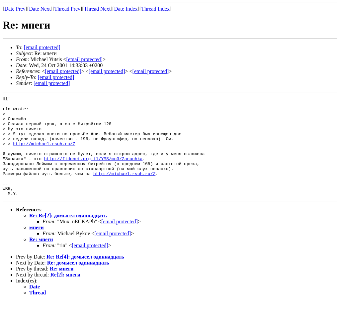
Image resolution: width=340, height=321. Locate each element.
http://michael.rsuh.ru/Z (44, 154)
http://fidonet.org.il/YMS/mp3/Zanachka (93, 171)
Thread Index (155, 9)
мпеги (36, 247)
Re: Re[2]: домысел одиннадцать (68, 235)
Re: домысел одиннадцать (78, 282)
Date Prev (15, 9)
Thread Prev (67, 9)
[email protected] (119, 241)
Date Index (126, 9)
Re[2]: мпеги (65, 294)
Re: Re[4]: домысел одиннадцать (85, 276)
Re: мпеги (41, 259)
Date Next (40, 9)
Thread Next (97, 9)
